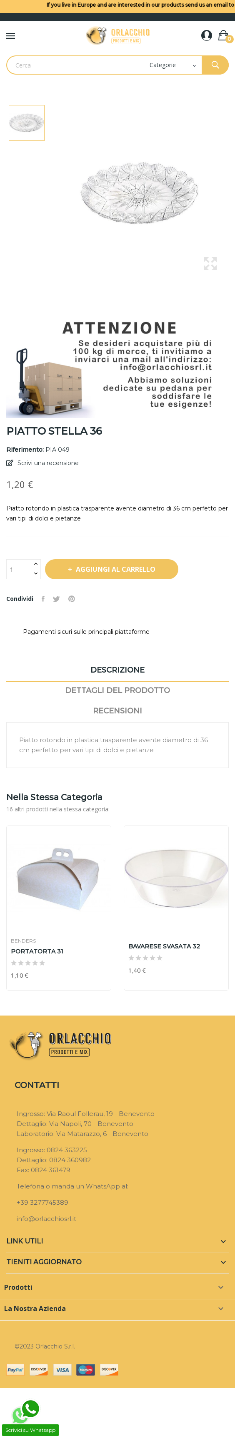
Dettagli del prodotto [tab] (117, 690)
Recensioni (117, 710)
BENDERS (23, 940)
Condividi (43, 599)
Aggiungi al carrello (114, 569)
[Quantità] (18, 569)
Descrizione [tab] (117, 670)
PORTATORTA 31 (37, 951)
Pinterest (71, 599)
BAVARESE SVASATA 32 (164, 946)
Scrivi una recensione (47, 463)
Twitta (56, 599)
